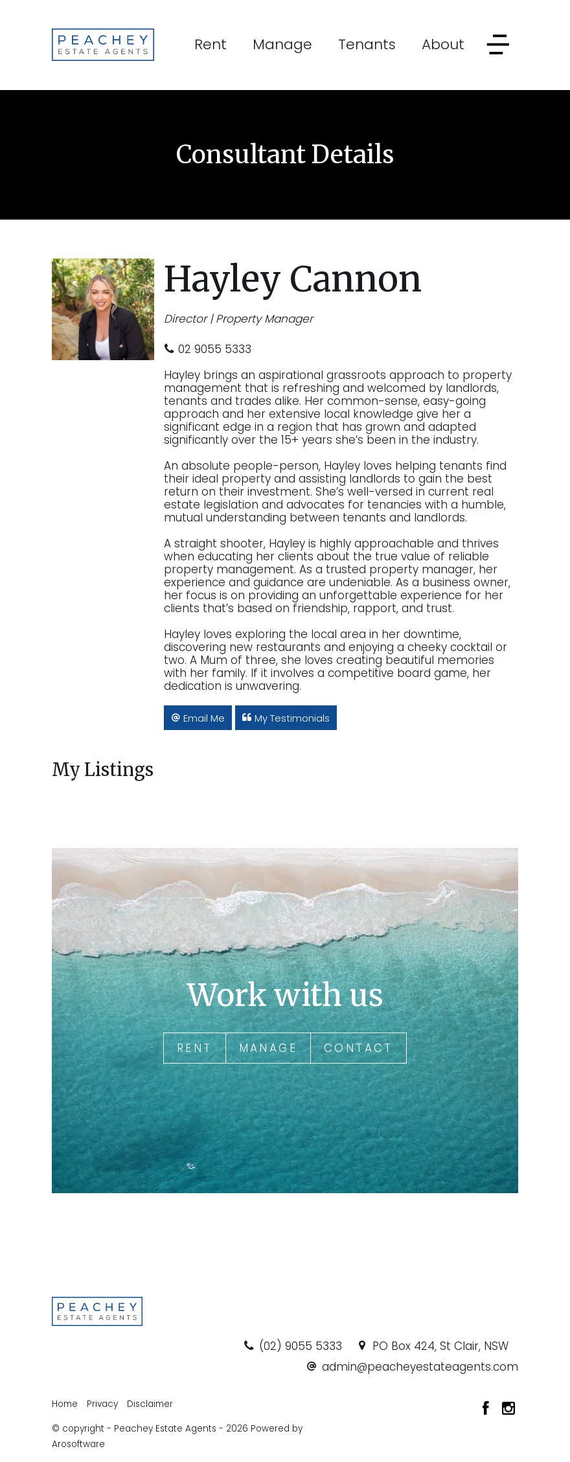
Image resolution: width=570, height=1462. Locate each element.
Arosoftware (78, 1444)
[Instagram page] (508, 1409)
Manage (282, 44)
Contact (358, 1048)
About (443, 44)
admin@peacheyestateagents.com (420, 1367)
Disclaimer (150, 1404)
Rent (210, 44)
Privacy (102, 1404)
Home (65, 1404)
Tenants (367, 44)
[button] (198, 717)
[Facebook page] (487, 1409)
